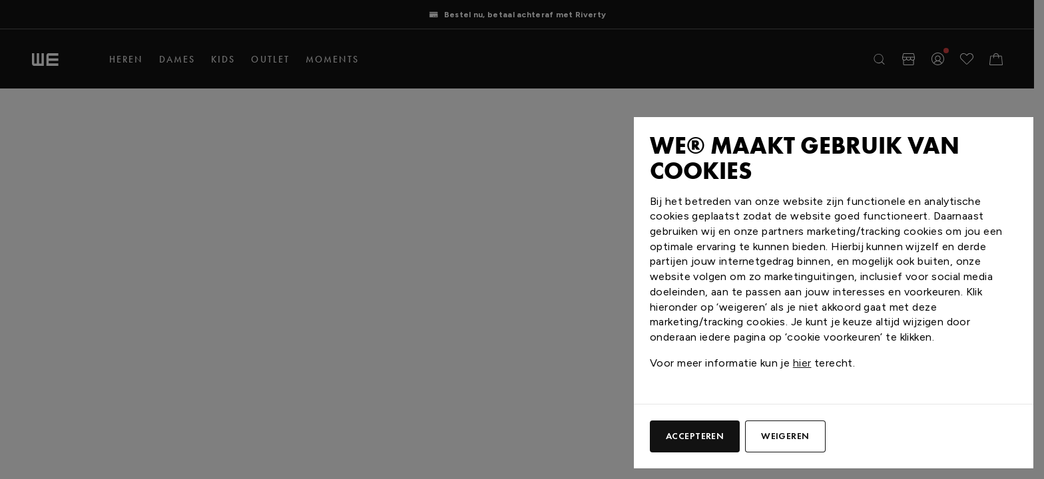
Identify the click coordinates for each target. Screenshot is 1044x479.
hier (802, 363)
